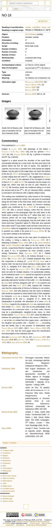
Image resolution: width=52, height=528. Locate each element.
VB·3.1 (15, 174)
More (16, 9)
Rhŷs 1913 (28, 207)
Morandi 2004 (30, 90)
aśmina (8, 245)
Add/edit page (7, 498)
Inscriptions (6, 453)
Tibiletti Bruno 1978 (10, 328)
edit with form (42, 21)
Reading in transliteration (12, 27)
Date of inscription (9, 68)
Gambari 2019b (20, 154)
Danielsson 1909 (38, 240)
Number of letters (9, 49)
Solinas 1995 (30, 87)
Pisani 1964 (36, 267)
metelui (28, 27)
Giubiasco (6, 304)
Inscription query (8, 488)
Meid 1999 (6, 331)
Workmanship (8, 58)
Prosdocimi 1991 (13, 256)
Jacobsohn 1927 (15, 337)
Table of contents (8, 478)
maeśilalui (36, 27)
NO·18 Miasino (31, 34)
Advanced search (8, 491)
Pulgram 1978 (7, 340)
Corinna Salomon (43, 346)
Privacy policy (35, 523)
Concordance (7, 468)
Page (4, 9)
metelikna (46, 243)
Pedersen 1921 (31, 253)
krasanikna (6, 228)
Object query (7, 486)
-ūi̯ (13, 240)
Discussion (10, 9)
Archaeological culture (11, 65)
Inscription (13, 443)
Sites (4, 466)
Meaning (5, 78)
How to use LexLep (9, 476)
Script (4, 46)
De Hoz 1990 (24, 340)
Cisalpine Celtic (7, 450)
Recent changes (8, 496)
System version (7, 501)
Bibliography (10, 352)
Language (6, 75)
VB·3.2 (4, 187)
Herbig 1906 (23, 243)
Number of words (9, 52)
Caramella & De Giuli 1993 (13, 152)
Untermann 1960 (39, 337)
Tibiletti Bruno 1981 (33, 85)
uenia (44, 27)
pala (14, 320)
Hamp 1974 (21, 286)
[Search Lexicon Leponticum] (23, 3)
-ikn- (37, 280)
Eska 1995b (16, 307)
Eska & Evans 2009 (19, 342)
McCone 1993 (7, 291)
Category (5, 443)
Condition (6, 61)
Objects (5, 455)
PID (39, 218)
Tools (47, 9)
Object (4, 34)
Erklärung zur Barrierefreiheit (36, 525)
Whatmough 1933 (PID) (34, 82)
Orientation (6, 40)
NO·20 (20, 182)
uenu (46, 301)
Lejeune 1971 (24, 269)
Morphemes (6, 460)
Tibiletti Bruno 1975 (22, 315)
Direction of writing (10, 43)
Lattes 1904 (20, 145)
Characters (6, 463)
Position (5, 37)
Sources (5, 94)
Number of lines (8, 55)
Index (4, 483)
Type (4, 72)
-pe (28, 261)
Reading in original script (12, 30)
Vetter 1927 (17, 259)
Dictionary (6, 458)
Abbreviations (7, 481)
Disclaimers (20, 525)
